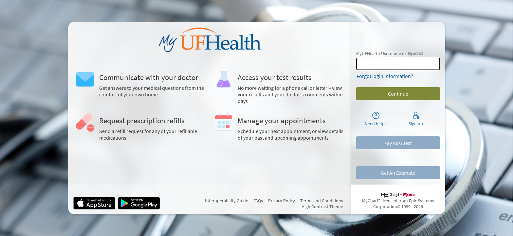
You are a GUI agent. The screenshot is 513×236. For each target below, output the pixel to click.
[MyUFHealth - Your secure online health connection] (209, 40)
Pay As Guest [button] (398, 143)
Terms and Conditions (321, 201)
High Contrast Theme (322, 206)
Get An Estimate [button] (398, 172)
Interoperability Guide (226, 201)
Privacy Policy (281, 201)
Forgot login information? (385, 76)
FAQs (258, 201)
